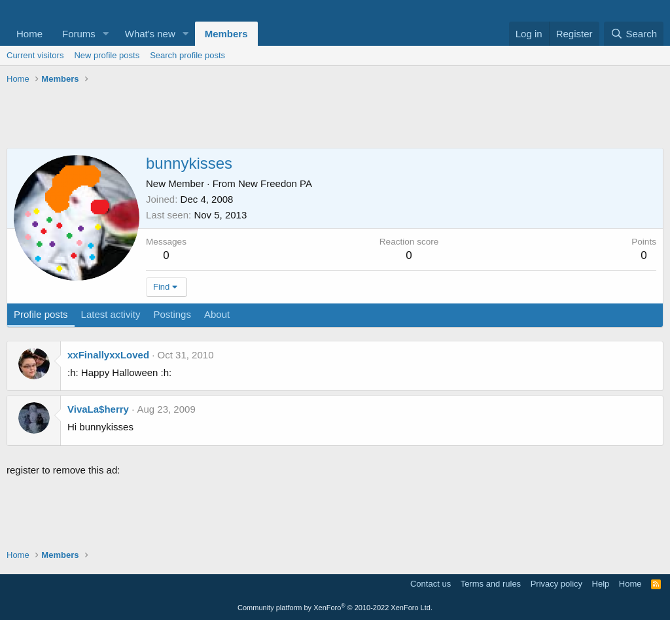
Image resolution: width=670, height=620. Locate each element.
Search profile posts (187, 55)
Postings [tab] (172, 314)
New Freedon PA (275, 183)
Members (226, 33)
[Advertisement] (335, 118)
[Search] (633, 34)
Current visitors (35, 55)
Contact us (430, 584)
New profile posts (106, 55)
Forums (79, 33)
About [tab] (217, 314)
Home (29, 33)
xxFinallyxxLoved (108, 354)
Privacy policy (556, 584)
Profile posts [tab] (41, 314)
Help (601, 584)
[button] (106, 34)
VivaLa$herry (98, 409)
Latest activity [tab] (111, 314)
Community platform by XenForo (335, 607)
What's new (150, 33)
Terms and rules (491, 584)
